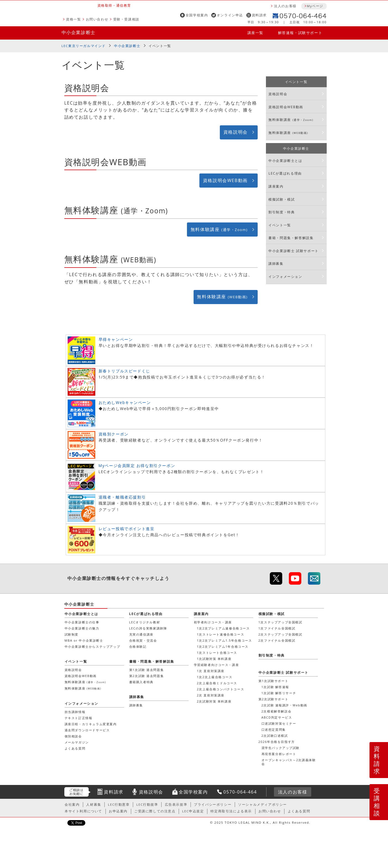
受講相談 (377, 801)
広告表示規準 (176, 804)
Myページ (315, 6)
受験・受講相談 (126, 19)
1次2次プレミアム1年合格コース (223, 646)
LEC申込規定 (193, 811)
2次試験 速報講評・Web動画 (284, 705)
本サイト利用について (83, 811)
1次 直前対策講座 (211, 671)
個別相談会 (73, 736)
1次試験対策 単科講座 (214, 659)
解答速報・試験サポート (300, 32)
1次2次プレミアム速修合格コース (223, 628)
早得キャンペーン (116, 339)
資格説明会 (235, 132)
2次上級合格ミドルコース (217, 683)
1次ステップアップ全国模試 (280, 622)
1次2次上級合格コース (215, 677)
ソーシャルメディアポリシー (262, 804)
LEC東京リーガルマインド (84, 46)
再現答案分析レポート (279, 754)
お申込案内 (118, 811)
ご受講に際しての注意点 (155, 811)
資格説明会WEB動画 (225, 180)
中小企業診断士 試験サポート (293, 250)
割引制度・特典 (281, 212)
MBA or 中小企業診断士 (84, 640)
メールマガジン (77, 742)
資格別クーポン (114, 434)
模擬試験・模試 (281, 199)
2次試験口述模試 (275, 735)
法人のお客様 (285, 6)
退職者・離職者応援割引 (122, 497)
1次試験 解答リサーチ (279, 693)
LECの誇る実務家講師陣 (148, 628)
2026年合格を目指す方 (276, 742)
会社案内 (72, 804)
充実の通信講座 (141, 634)
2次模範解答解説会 (277, 711)
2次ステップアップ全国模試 (280, 634)
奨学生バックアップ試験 (281, 748)
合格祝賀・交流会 (143, 640)
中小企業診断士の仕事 (82, 622)
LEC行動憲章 (119, 804)
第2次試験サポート (273, 699)
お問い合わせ (97, 19)
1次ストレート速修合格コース (220, 634)
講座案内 (275, 186)
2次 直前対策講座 (211, 695)
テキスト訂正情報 (79, 718)
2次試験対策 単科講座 (214, 701)
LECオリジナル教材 (144, 622)
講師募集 (275, 263)
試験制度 (71, 634)
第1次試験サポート (273, 681)
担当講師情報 (75, 712)
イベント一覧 (160, 46)
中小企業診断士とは (285, 160)
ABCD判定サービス (277, 717)
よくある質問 (75, 748)
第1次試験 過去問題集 (146, 670)
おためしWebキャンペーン (125, 402)
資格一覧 (73, 19)
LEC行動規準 (147, 804)
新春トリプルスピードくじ (124, 371)
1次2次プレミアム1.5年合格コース (224, 640)
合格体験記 (138, 646)
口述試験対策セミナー (279, 723)
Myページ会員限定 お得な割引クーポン (137, 465)
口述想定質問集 (274, 729)
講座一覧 (255, 32)
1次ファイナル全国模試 (276, 628)
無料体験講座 (219, 229)
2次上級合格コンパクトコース (220, 689)
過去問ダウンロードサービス (87, 730)
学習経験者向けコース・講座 (216, 665)
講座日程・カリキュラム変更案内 (91, 724)
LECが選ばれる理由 (285, 173)
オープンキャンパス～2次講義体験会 (289, 762)
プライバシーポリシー (212, 804)
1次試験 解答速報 (275, 687)
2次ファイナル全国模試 (276, 640)
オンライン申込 (230, 15)
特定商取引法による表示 (231, 811)
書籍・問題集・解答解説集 (290, 237)
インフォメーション (285, 276)
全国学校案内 (197, 15)
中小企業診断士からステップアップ (92, 646)
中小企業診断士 (79, 32)
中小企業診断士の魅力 (82, 628)
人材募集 (93, 804)
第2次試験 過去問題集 (146, 676)
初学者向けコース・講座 (213, 622)
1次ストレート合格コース (217, 652)
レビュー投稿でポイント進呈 (127, 528)
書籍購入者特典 (141, 682)
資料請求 (259, 15)
